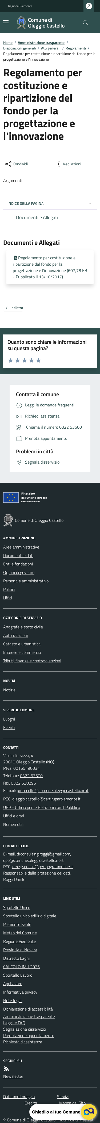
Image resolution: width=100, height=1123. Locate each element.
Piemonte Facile (17, 924)
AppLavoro (12, 983)
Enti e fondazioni (18, 564)
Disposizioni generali (19, 48)
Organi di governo (18, 572)
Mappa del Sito (72, 1103)
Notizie (9, 690)
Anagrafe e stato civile (23, 627)
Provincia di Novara (20, 950)
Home (8, 42)
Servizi (63, 1096)
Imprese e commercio (22, 652)
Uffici (7, 598)
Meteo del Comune (20, 933)
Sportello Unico (16, 907)
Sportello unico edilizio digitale (29, 916)
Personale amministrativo (26, 581)
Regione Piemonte (20, 6)
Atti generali (50, 48)
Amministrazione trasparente (41, 42)
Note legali (12, 1000)
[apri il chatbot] (89, 1112)
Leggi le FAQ (14, 1023)
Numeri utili (13, 824)
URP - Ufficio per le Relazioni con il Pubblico (41, 807)
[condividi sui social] (16, 164)
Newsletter (13, 1076)
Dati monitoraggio (19, 1096)
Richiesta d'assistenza (22, 1042)
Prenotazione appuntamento (28, 1035)
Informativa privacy (20, 992)
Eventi (9, 727)
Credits (31, 1103)
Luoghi (9, 719)
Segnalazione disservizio (24, 1029)
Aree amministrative (21, 547)
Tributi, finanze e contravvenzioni (32, 661)
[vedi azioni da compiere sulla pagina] (67, 164)
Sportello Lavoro (17, 975)
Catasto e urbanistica (22, 644)
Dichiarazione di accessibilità (28, 1009)
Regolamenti (76, 48)
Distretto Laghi (16, 958)
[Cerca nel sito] (83, 22)
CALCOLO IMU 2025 (21, 966)
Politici (9, 589)
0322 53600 (31, 775)
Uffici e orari (13, 816)
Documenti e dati (18, 555)
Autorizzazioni (15, 635)
